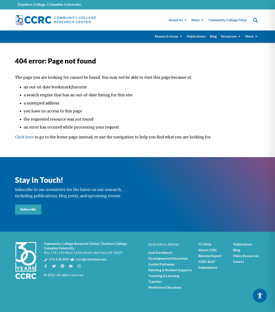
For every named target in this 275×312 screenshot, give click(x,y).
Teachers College (114, 243)
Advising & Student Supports (170, 270)
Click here (24, 137)
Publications (242, 244)
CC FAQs (204, 244)
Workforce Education (164, 287)
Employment (207, 267)
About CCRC (207, 250)
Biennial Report (210, 256)
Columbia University (59, 248)
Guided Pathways (161, 264)
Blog (236, 250)
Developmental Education (168, 258)
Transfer (155, 281)
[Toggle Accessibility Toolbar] (259, 295)
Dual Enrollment (160, 252)
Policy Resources (246, 256)
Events (238, 262)
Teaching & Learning (163, 276)
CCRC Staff (206, 262)
